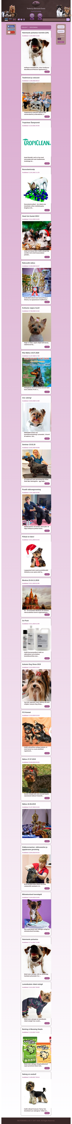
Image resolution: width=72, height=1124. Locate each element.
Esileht (25, 27)
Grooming (33, 27)
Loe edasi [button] (47, 71)
